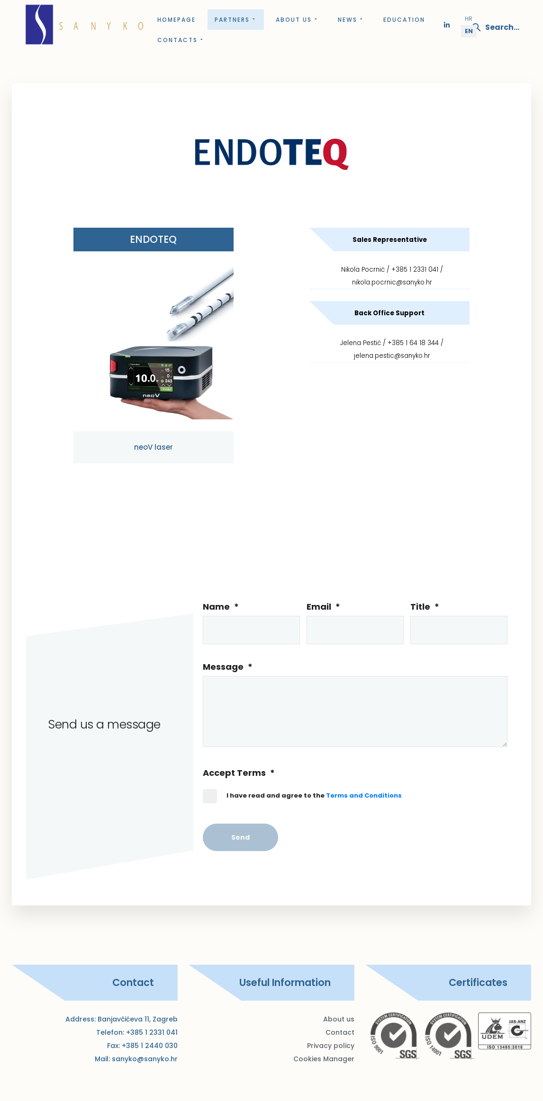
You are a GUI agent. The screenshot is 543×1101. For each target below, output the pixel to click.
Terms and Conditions (364, 795)
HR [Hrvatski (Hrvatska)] (468, 19)
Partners (236, 20)
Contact (340, 1032)
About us (297, 20)
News (351, 20)
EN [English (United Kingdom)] (469, 31)
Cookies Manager (323, 1059)
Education (404, 20)
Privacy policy (330, 1045)
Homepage (176, 20)
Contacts (181, 40)
